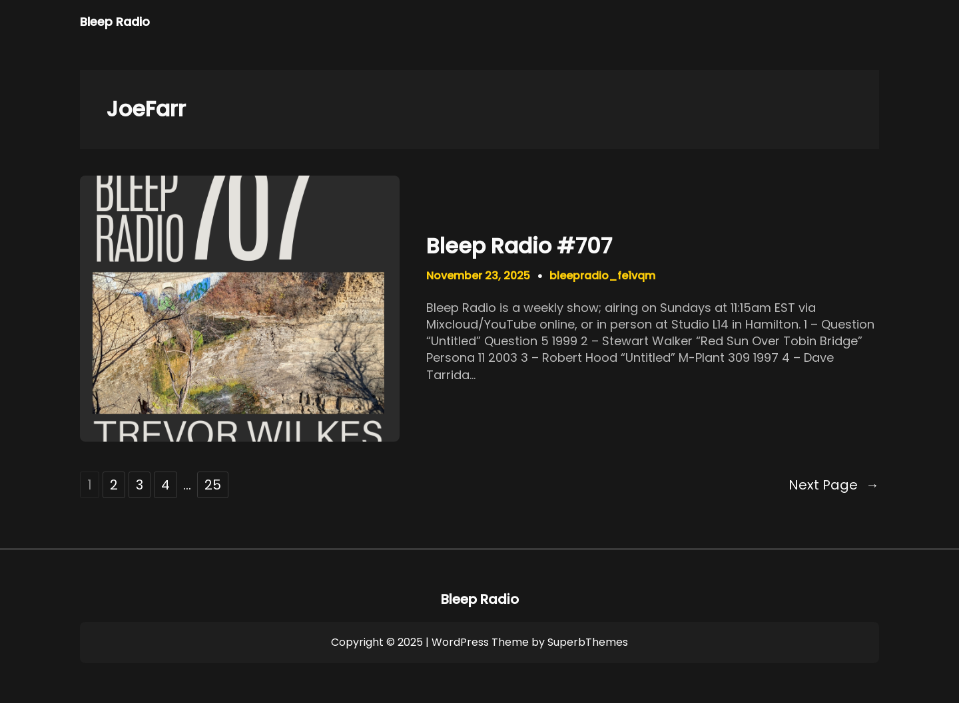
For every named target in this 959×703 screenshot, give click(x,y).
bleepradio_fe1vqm (602, 275)
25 (212, 485)
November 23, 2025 (478, 275)
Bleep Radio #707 (519, 246)
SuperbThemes (587, 642)
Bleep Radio (115, 21)
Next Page (834, 485)
